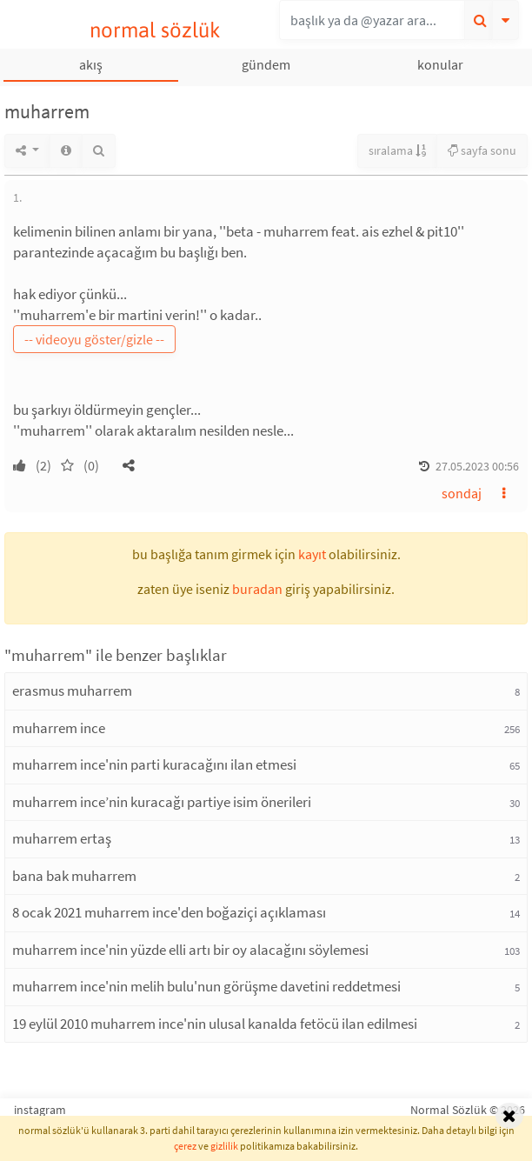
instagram (40, 1110)
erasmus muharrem (72, 690)
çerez (185, 1145)
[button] (129, 465)
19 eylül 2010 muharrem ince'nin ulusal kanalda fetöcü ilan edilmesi (214, 1023)
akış (91, 64)
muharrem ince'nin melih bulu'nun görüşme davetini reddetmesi (206, 986)
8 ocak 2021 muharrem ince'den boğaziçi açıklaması (169, 912)
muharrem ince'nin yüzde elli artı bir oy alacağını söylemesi (190, 949)
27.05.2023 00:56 (477, 466)
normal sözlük (155, 30)
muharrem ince (58, 727)
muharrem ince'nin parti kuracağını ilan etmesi (154, 764)
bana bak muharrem (74, 875)
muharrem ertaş (61, 838)
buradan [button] (257, 588)
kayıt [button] (312, 554)
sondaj (462, 493)
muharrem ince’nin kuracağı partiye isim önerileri (161, 801)
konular (440, 64)
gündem (266, 64)
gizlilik (224, 1145)
